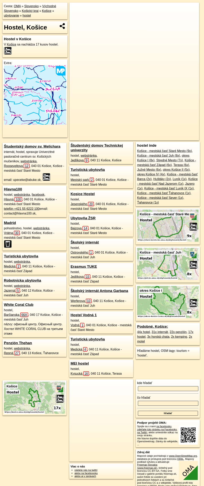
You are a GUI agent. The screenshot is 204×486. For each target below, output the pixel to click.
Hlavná (13, 199)
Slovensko (31, 6)
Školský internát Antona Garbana (99, 291)
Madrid (10, 223)
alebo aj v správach (85, 476)
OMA (17, 6)
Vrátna (12, 233)
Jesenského (82, 204)
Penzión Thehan (18, 343)
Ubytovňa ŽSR (83, 218)
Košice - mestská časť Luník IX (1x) (169, 188)
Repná (12, 353)
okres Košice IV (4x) (151, 174)
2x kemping (179, 336)
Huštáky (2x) (162, 179)
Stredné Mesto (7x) (169, 160)
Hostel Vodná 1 (84, 315)
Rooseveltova (17, 166)
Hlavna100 (13, 189)
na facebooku (163, 426)
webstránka (29, 161)
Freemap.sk (145, 137)
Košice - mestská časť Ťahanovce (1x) (164, 193)
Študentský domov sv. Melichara (32, 146)
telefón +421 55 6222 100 (22, 208)
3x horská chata (158, 336)
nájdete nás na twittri (86, 470)
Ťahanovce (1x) (148, 202)
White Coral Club (18, 305)
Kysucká (80, 373)
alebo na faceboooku (86, 473)
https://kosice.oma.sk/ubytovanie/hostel (178, 137)
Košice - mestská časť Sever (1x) (160, 197)
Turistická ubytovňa (21, 256)
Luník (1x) (180, 179)
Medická (12, 266)
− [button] (76, 15)
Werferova (81, 301)
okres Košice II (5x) (176, 169)
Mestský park (82, 180)
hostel (26, 15)
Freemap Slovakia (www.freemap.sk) (147, 466)
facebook (38, 194)
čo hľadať (143, 397)
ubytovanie (11, 15)
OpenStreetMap (125, 137)
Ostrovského (82, 252)
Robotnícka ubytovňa (22, 280)
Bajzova (79, 228)
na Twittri (142, 432)
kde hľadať (144, 383)
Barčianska (16, 315)
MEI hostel (80, 363)
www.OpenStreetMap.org (183, 455)
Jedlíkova (80, 160)
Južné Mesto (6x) (149, 169)
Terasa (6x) (181, 165)
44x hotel (143, 332)
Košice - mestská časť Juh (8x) (158, 155)
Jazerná (12, 290)
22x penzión (178, 332)
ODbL (180, 458)
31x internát (160, 332)
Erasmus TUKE (84, 266)
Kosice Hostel (83, 194)
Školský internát (85, 242)
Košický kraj (30, 11)
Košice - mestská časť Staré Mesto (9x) (164, 151)
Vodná (77, 325)
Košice (46, 11)
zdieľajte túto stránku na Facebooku (157, 429)
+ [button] (76, 9)
